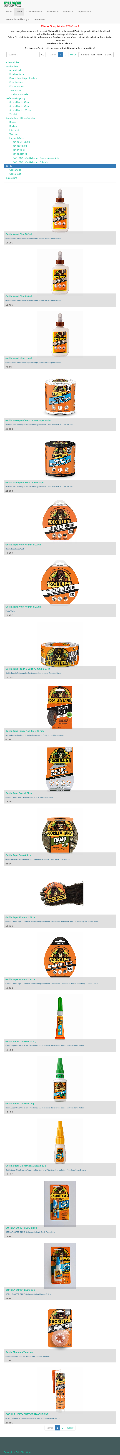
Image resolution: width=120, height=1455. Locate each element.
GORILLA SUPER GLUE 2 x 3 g (21, 1228)
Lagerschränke (16, 138)
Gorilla (9, 166)
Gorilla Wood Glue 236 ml (18, 296)
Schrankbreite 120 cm (20, 110)
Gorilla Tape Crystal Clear (18, 793)
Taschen (13, 134)
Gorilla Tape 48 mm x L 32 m (20, 917)
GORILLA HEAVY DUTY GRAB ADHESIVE (26, 1414)
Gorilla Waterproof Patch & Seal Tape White (28, 420)
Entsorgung (11, 178)
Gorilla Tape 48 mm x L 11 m (20, 979)
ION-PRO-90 (19, 150)
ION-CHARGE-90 (21, 142)
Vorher (53, 54)
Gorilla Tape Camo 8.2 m (18, 855)
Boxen (12, 122)
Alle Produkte (12, 62)
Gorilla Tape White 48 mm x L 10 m (23, 607)
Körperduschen (16, 86)
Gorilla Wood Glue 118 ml (18, 358)
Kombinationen (16, 82)
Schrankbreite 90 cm (19, 106)
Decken (13, 126)
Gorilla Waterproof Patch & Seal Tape (24, 482)
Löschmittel (14, 130)
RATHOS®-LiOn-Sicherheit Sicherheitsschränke (36, 158)
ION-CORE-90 (20, 146)
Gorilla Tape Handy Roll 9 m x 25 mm (24, 731)
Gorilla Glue (15, 170)
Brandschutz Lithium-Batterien (20, 118)
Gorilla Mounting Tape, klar (19, 1352)
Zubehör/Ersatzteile (18, 94)
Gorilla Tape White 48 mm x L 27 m (23, 544)
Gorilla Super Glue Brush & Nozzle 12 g (25, 1165)
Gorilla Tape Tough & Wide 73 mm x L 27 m (27, 669)
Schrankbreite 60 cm (19, 102)
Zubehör (13, 114)
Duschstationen (17, 74)
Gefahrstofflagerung (15, 98)
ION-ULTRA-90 (20, 154)
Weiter (73, 54)
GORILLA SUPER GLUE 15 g (20, 1290)
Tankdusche (15, 90)
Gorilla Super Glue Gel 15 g (19, 1103)
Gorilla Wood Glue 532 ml (18, 234)
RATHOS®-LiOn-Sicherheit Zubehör (30, 162)
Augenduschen (16, 70)
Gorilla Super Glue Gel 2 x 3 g (20, 1041)
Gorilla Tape (15, 174)
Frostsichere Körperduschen (23, 78)
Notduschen (12, 66)
